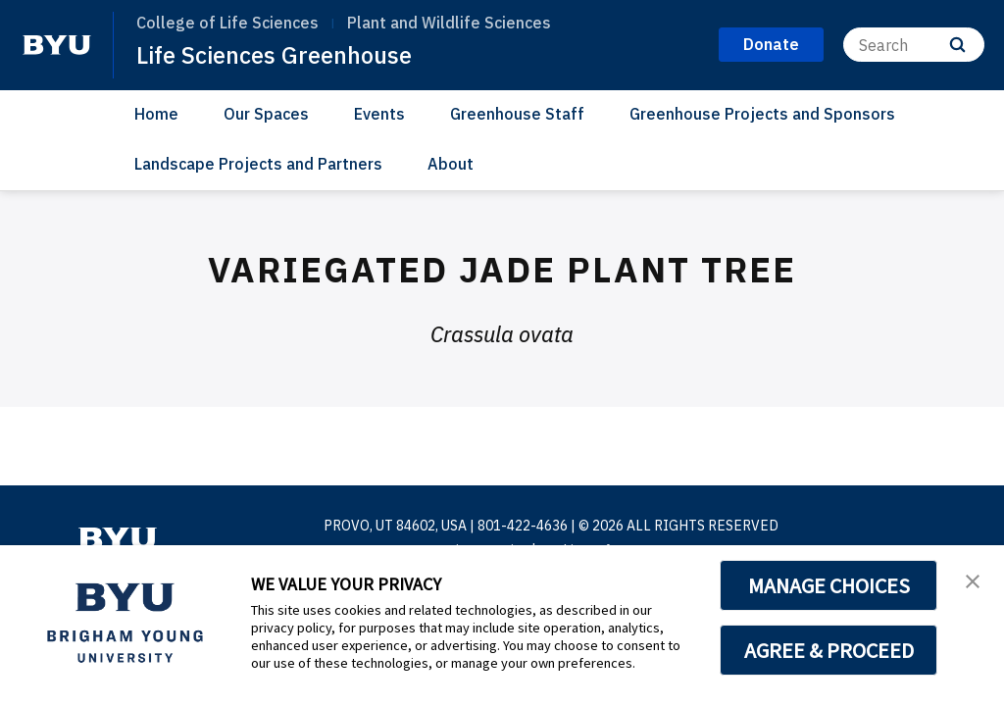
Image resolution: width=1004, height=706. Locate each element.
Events (379, 114)
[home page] (57, 45)
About (450, 164)
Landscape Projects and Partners (258, 164)
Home (156, 114)
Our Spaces (266, 114)
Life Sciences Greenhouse (275, 55)
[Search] (913, 44)
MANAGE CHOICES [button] (829, 585)
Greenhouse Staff (517, 114)
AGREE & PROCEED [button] (829, 650)
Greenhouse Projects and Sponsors (762, 114)
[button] (971, 580)
